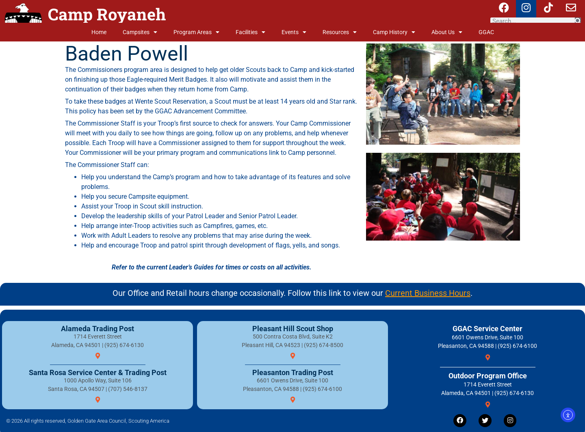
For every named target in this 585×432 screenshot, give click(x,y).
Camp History (394, 32)
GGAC (486, 32)
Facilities (250, 32)
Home (98, 32)
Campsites (140, 32)
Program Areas (196, 32)
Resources (340, 32)
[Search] (578, 21)
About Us (446, 32)
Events (294, 32)
